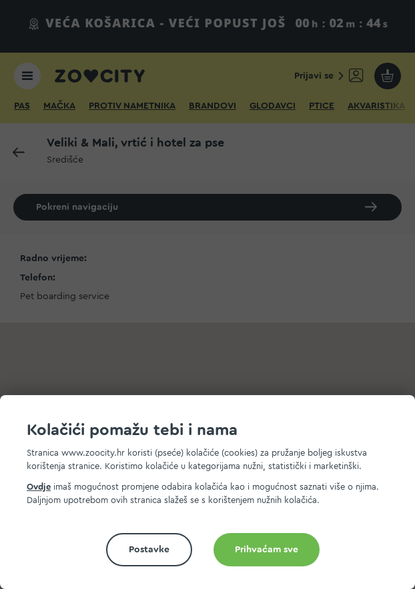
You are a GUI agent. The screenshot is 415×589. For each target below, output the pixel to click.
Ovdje (39, 486)
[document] (213, 497)
